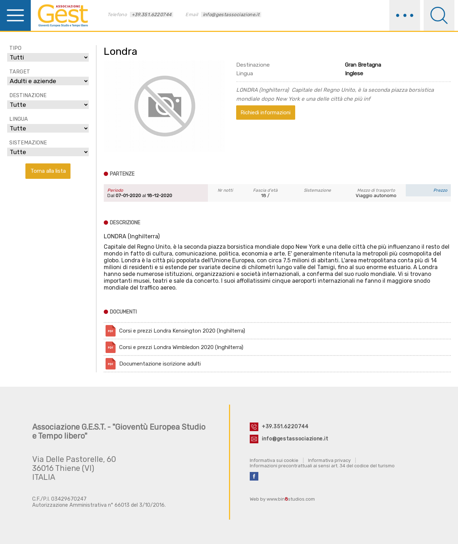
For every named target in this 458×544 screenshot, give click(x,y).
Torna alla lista (48, 170)
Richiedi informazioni (265, 112)
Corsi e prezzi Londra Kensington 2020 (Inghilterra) (182, 331)
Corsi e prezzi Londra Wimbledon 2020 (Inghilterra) (181, 347)
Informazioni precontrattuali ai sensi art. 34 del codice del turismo (322, 465)
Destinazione (253, 65)
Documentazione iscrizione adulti (160, 364)
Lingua (244, 73)
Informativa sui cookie (274, 460)
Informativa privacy (329, 460)
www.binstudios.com (291, 499)
